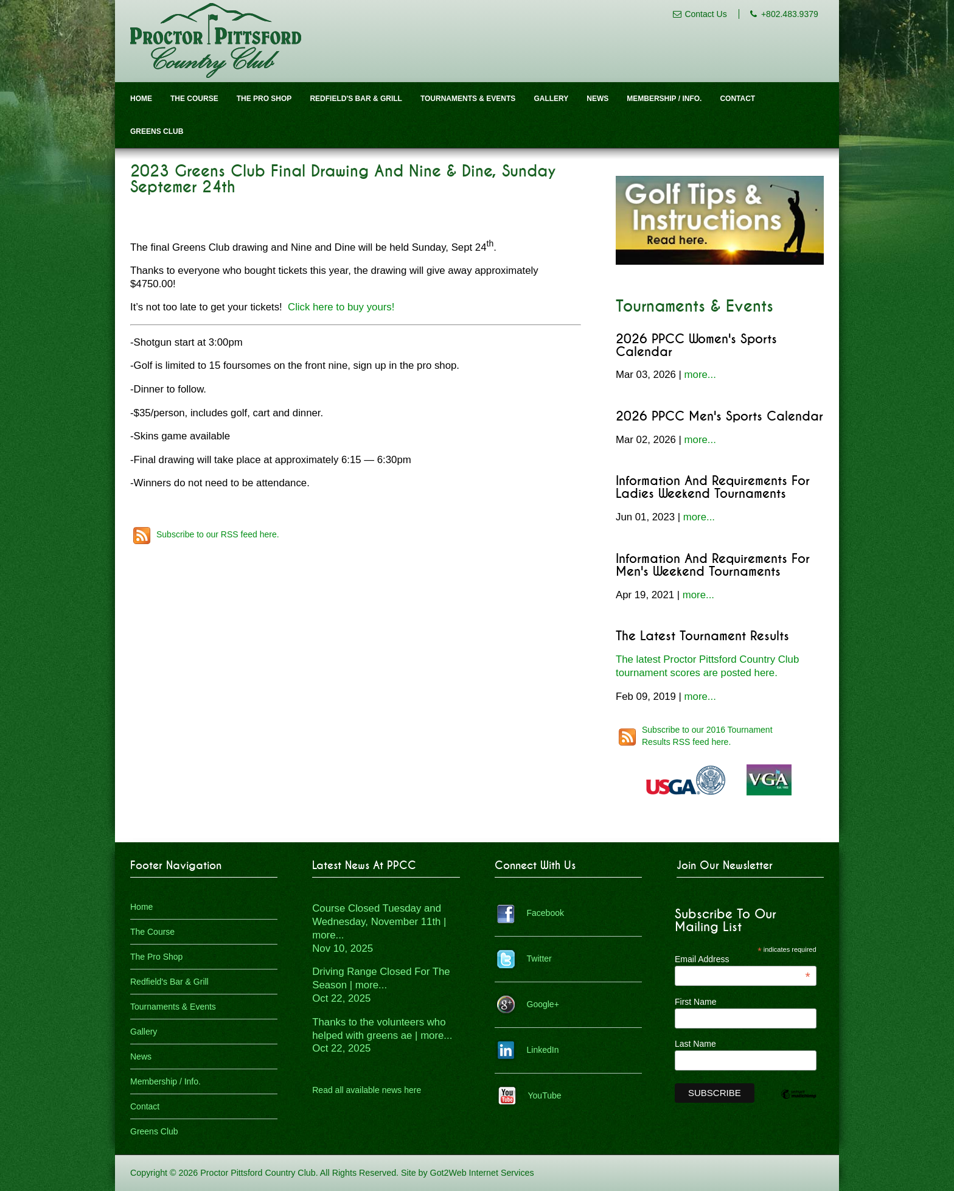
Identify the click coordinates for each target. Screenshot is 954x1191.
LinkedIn (543, 1050)
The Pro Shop (264, 98)
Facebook (545, 913)
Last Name (695, 1044)
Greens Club (156, 131)
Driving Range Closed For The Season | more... (381, 985)
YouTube (545, 1095)
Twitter (539, 958)
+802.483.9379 (789, 14)
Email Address (742, 959)
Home (141, 98)
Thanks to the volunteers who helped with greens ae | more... (382, 1035)
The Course (194, 98)
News (597, 98)
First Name (695, 1002)
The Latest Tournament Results (702, 636)
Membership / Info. (664, 98)
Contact (737, 98)
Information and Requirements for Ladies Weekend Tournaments (713, 487)
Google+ (543, 1004)
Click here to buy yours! (341, 307)
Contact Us (705, 14)
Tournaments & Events (467, 98)
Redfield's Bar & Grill (356, 98)
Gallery (551, 98)
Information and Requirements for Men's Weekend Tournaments (713, 565)
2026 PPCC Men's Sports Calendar (719, 416)
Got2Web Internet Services (482, 1173)
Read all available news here (366, 1090)
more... (700, 374)
